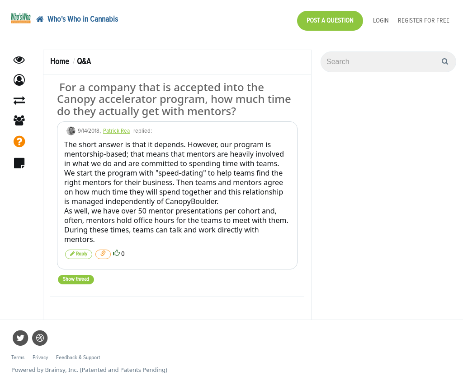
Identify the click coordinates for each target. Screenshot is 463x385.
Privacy (40, 358)
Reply (78, 254)
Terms (17, 358)
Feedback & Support (78, 358)
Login (381, 20)
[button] (19, 80)
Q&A (84, 61)
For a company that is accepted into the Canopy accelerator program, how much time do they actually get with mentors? (174, 98)
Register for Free (423, 20)
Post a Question (330, 20)
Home (59, 61)
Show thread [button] (76, 279)
